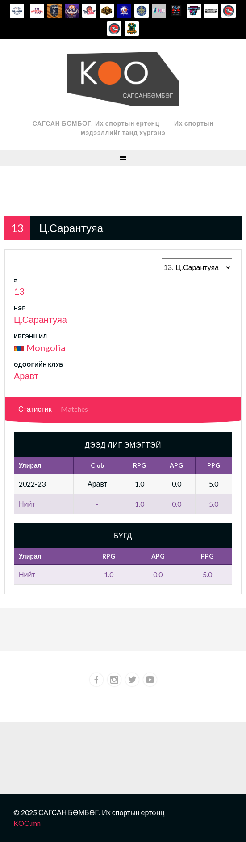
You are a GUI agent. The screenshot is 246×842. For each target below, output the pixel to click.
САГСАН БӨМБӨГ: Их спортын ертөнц (96, 123)
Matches (74, 409)
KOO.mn (27, 823)
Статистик (35, 409)
